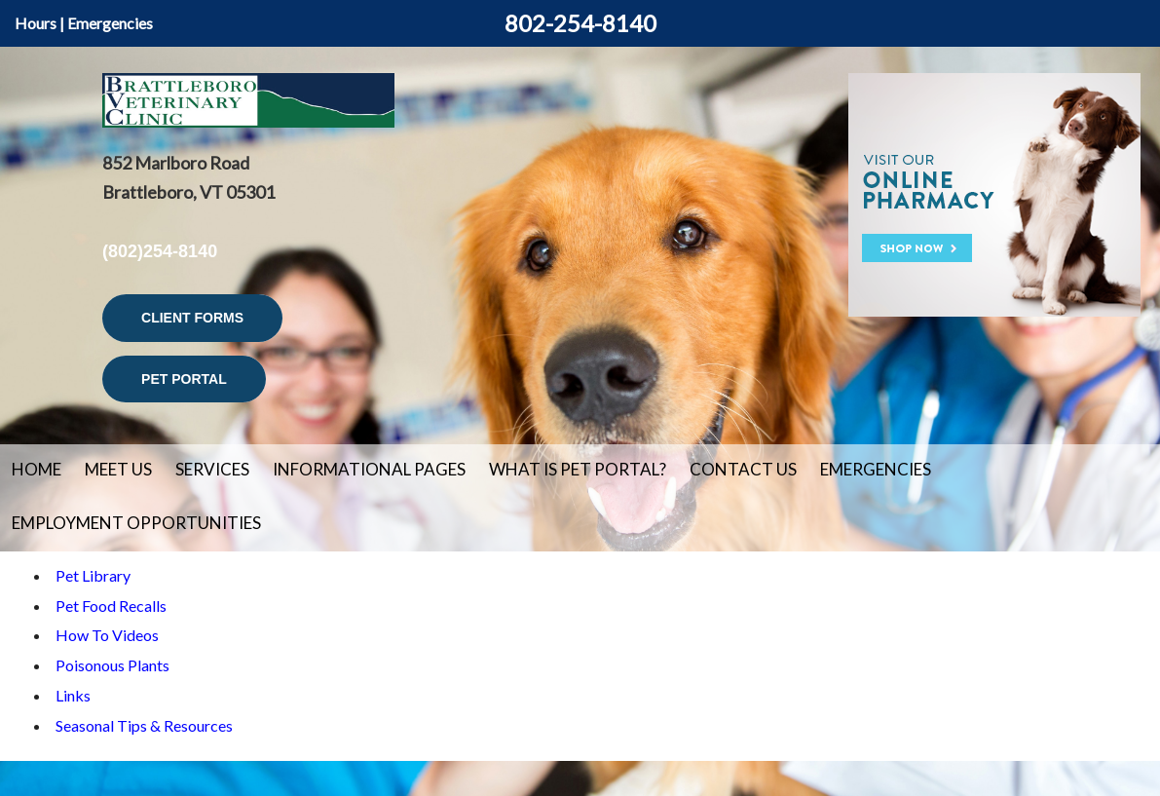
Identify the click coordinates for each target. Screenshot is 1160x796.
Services (212, 469)
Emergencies (110, 23)
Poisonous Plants (112, 665)
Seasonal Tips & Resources (144, 725)
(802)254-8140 (159, 251)
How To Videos (107, 634)
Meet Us (118, 469)
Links (73, 695)
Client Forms (192, 317)
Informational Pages (369, 469)
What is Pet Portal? (577, 469)
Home (36, 469)
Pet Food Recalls (111, 605)
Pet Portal (184, 379)
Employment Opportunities (136, 522)
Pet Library (93, 575)
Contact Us (743, 469)
